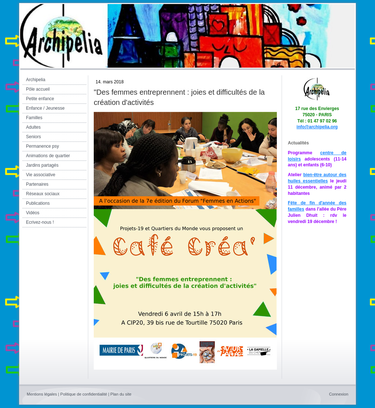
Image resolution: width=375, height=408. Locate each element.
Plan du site (120, 394)
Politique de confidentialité (83, 394)
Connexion (338, 394)
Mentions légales (42, 394)
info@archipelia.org (317, 126)
